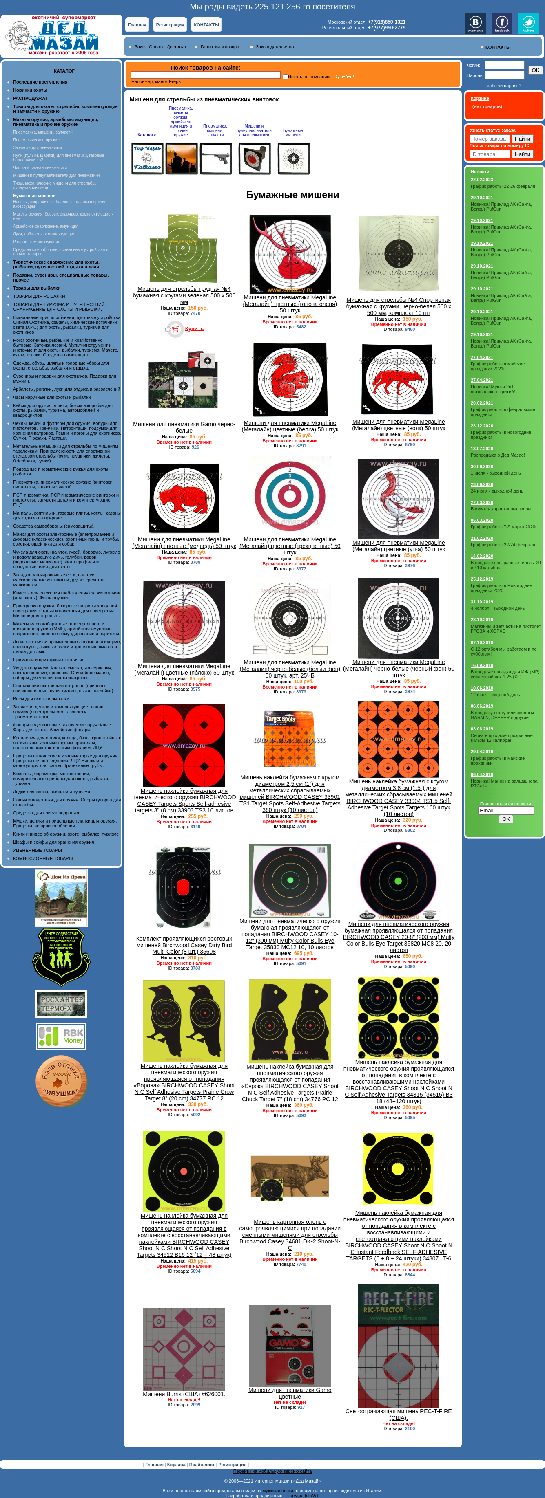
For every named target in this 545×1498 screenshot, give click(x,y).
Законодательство (275, 46)
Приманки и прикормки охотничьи (48, 659)
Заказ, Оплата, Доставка (160, 46)
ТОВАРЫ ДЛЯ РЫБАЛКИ (39, 296)
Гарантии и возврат (221, 46)
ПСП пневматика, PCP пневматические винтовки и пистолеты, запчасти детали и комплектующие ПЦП (66, 500)
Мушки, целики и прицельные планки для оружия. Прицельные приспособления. (65, 823)
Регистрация (170, 24)
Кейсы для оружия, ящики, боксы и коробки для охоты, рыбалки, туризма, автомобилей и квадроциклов (63, 410)
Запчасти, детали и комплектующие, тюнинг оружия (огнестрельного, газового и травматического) (59, 711)
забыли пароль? (504, 85)
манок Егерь (168, 81)
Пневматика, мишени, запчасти (43, 132)
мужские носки (278, 1490)
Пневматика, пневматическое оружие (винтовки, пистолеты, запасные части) (63, 484)
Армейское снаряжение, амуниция (45, 226)
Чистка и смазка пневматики (40, 167)
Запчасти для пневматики (37, 147)
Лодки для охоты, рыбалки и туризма (51, 791)
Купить (194, 328)
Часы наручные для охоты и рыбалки (52, 397)
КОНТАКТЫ (206, 24)
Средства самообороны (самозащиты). (54, 526)
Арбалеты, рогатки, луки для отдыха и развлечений (66, 389)
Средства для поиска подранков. (47, 812)
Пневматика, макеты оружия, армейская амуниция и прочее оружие (181, 121)
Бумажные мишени (293, 132)
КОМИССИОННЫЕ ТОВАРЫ (43, 858)
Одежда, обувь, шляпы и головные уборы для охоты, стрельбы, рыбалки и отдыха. (61, 365)
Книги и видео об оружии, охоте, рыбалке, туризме (66, 833)
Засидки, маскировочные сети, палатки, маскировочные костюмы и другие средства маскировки (58, 579)
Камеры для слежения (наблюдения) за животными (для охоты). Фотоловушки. (66, 595)
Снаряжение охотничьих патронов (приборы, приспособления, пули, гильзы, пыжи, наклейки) (63, 688)
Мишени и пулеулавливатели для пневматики (56, 175)
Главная (137, 24)
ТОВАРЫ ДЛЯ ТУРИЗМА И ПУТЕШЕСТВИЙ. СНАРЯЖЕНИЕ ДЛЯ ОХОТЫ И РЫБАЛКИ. (59, 307)
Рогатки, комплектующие (36, 242)
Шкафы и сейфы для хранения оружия (53, 842)
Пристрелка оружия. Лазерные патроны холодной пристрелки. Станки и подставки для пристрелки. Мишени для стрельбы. (65, 610)
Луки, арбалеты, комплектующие (44, 234)
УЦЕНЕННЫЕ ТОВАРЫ (37, 850)
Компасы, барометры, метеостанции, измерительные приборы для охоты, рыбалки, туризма (61, 778)
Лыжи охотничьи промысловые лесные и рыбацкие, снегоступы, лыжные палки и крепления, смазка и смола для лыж (67, 646)
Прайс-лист (202, 1464)
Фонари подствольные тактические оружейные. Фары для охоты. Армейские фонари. (62, 727)
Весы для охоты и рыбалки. (42, 698)
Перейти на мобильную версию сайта (272, 1471)
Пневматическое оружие (36, 140)
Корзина (177, 1464)
